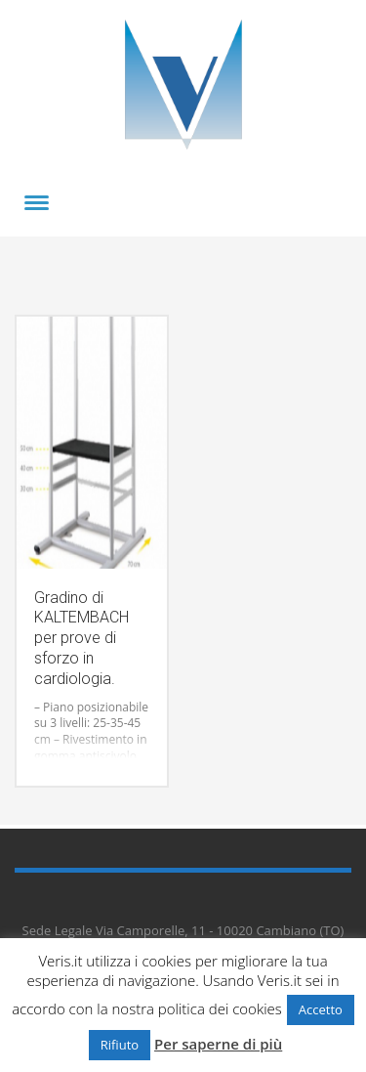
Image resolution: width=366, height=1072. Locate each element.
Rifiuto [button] (120, 1044)
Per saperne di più (218, 1043)
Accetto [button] (321, 1009)
